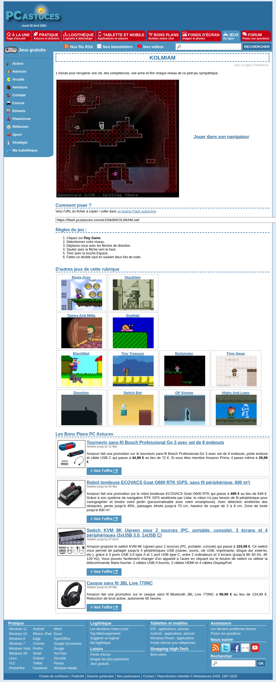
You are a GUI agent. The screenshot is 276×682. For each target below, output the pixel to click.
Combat (19, 95)
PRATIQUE (46, 36)
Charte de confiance (53, 676)
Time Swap (235, 353)
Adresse (19, 71)
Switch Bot (132, 393)
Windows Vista (19, 648)
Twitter (38, 663)
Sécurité (60, 658)
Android (38, 629)
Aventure (20, 87)
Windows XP (18, 653)
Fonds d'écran (100, 654)
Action (17, 63)
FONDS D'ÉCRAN (201, 36)
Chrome (39, 644)
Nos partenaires (128, 676)
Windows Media (65, 668)
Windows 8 (17, 639)
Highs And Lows (235, 393)
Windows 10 (18, 634)
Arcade (18, 79)
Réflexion (21, 127)
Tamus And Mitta (81, 315)
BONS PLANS (163, 36)
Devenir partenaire (100, 676)
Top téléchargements (105, 633)
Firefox (38, 648)
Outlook (38, 658)
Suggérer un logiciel (104, 638)
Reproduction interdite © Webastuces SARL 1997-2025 (197, 676)
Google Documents (68, 644)
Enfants (19, 111)
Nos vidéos (153, 47)
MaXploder (184, 353)
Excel (58, 634)
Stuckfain (133, 277)
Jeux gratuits (32, 50)
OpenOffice (62, 639)
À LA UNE (18, 36)
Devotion (81, 393)
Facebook (40, 668)
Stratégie (20, 142)
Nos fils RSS (81, 47)
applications (167, 629)
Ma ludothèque (25, 150)
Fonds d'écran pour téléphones (172, 643)
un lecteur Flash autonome (136, 211)
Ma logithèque (100, 643)
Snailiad (132, 315)
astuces (183, 629)
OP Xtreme (184, 393)
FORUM (255, 36)
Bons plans (158, 654)
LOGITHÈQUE (78, 36)
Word (57, 629)
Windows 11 (18, 629)
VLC (12, 663)
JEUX (231, 36)
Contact (148, 676)
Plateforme (22, 119)
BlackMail (81, 353)
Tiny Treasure (132, 353)
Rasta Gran (81, 277)
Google (59, 648)
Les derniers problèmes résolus (233, 629)
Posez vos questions (226, 633)
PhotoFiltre (17, 668)
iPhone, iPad (42, 634)
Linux (13, 658)
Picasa (58, 663)
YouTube (60, 653)
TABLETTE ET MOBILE (121, 36)
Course (18, 103)
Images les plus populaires (109, 659)
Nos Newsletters (118, 47)
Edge (37, 639)
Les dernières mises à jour (109, 629)
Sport (17, 134)
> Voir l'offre (104, 470)
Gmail (37, 653)
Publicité (77, 676)
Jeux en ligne (243, 65)
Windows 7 (17, 644)
